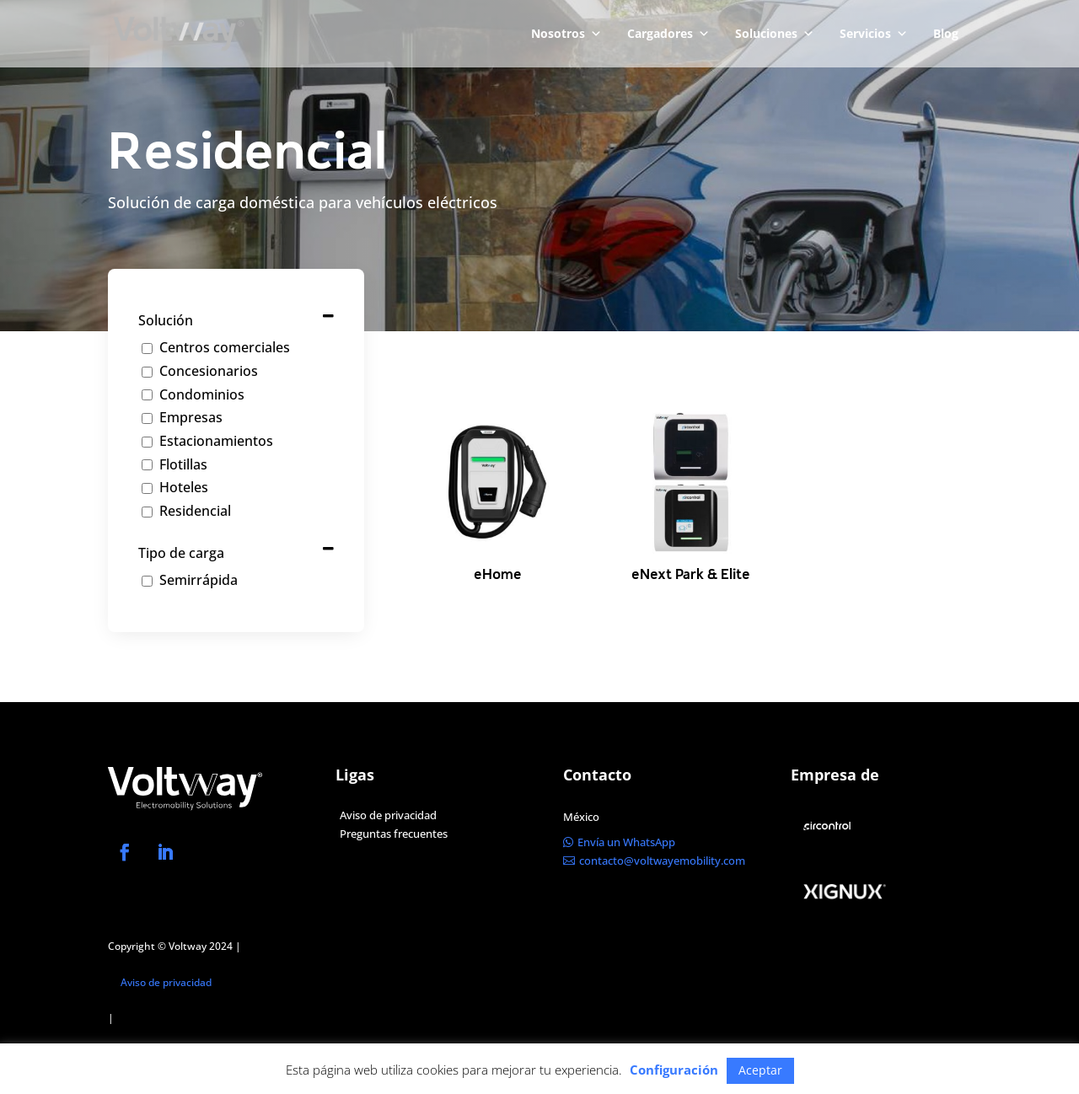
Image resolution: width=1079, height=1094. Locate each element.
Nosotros (566, 33)
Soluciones (774, 33)
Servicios (874, 33)
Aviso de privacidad (166, 982)
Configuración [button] (674, 1069)
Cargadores (668, 33)
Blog (945, 33)
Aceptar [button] (760, 1070)
